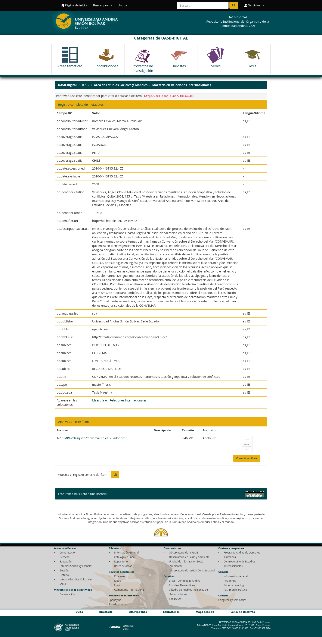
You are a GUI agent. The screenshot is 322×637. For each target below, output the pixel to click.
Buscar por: (102, 5)
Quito (79, 612)
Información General (126, 552)
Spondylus (115, 600)
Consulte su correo (242, 612)
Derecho (64, 557)
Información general (236, 576)
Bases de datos (123, 566)
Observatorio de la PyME (183, 552)
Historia (64, 575)
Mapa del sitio (205, 612)
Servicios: (254, 5)
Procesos (119, 576)
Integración (175, 598)
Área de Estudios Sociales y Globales (121, 85)
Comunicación (67, 552)
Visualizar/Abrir (246, 458)
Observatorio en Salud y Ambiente (189, 557)
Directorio (105, 612)
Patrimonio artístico (235, 589)
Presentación (67, 594)
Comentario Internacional (129, 589)
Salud (62, 584)
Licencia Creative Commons (126, 494)
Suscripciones (138, 612)
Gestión (64, 570)
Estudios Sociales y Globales (75, 566)
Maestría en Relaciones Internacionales (181, 85)
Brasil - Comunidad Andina (184, 580)
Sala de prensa (117, 604)
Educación (65, 561)
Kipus (117, 580)
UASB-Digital (67, 85)
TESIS (85, 85)
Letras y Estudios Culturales (75, 579)
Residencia (230, 580)
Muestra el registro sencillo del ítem (82, 475)
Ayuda (122, 5)
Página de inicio (74, 5)
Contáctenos (171, 612)
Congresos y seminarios (232, 600)
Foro (117, 585)
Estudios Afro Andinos (182, 585)
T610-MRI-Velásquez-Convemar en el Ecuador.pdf (91, 438)
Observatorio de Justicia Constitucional (192, 570)
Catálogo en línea (124, 557)
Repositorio (121, 561)
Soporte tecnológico (235, 585)
